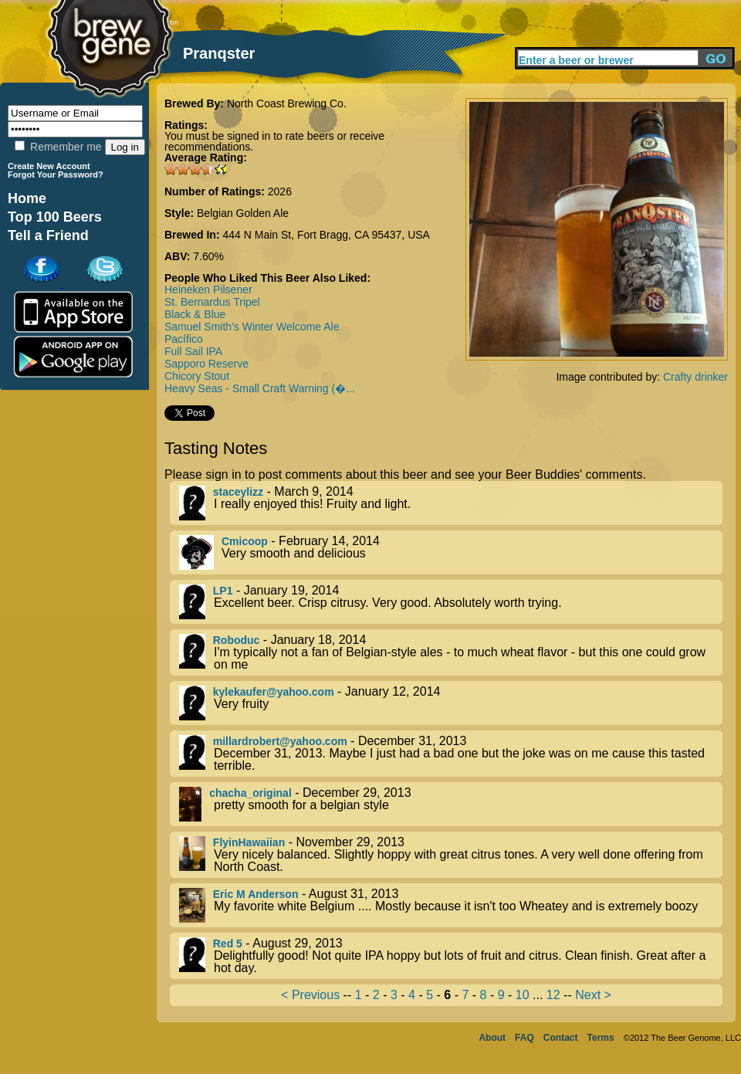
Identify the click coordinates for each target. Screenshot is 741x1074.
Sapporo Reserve (206, 363)
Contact (560, 1037)
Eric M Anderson (256, 894)
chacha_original (250, 793)
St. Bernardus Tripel (212, 302)
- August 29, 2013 (450, 955)
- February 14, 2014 (450, 552)
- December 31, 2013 (450, 753)
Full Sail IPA (193, 351)
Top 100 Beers (55, 217)
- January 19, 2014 (450, 601)
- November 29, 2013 (450, 854)
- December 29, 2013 (450, 804)
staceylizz (238, 492)
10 (523, 994)
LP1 (223, 590)
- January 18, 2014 (450, 652)
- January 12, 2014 (450, 703)
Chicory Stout (196, 376)
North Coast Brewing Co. (287, 103)
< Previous (310, 994)
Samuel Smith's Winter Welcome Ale (252, 326)
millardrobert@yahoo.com (280, 741)
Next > (593, 994)
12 (553, 994)
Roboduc (236, 640)
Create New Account (49, 166)
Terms (600, 1037)
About (492, 1037)
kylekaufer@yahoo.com (273, 692)
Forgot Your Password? (55, 174)
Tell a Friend (48, 235)
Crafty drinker (695, 377)
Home (27, 198)
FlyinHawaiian (249, 842)
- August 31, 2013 (450, 905)
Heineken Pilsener (208, 289)
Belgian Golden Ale (243, 213)
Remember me (58, 147)
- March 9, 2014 (450, 503)
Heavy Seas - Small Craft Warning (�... (259, 388)
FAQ (524, 1037)
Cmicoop (245, 541)
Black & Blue (194, 314)
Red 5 (227, 943)
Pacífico (183, 339)
